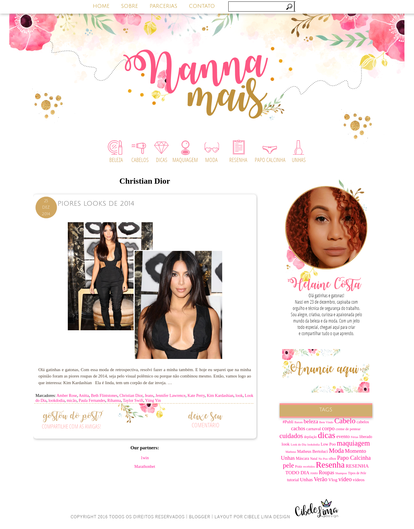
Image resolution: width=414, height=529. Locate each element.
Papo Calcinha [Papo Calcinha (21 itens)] (354, 458)
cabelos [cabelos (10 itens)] (363, 421)
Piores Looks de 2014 (96, 203)
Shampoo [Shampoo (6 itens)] (341, 473)
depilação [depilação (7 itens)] (310, 437)
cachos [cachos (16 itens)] (298, 428)
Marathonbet (144, 466)
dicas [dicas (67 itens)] (326, 435)
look (239, 395)
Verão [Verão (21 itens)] (320, 479)
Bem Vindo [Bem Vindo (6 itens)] (326, 422)
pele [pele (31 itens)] (288, 465)
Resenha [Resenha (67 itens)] (330, 464)
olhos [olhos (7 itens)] (332, 459)
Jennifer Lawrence (171, 395)
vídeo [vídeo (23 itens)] (345, 479)
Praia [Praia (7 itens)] (298, 466)
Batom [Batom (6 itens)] (298, 422)
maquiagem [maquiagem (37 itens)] (353, 443)
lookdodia (56, 400)
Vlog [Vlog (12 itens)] (332, 479)
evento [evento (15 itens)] (343, 436)
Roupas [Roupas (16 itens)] (326, 472)
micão (71, 400)
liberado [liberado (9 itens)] (365, 437)
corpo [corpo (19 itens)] (328, 428)
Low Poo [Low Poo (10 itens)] (328, 444)
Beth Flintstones (104, 395)
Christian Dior (131, 395)
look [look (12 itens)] (286, 444)
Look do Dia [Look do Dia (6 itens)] (298, 444)
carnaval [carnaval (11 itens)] (313, 428)
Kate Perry (196, 395)
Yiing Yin (153, 400)
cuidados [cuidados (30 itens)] (291, 435)
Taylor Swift (133, 400)
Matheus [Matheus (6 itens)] (290, 451)
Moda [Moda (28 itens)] (336, 450)
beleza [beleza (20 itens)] (311, 421)
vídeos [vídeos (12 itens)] (359, 479)
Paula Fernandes (92, 400)
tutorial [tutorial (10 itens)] (293, 479)
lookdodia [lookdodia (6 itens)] (313, 444)
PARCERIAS (163, 6)
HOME (101, 6)
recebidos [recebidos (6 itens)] (309, 466)
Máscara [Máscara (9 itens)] (302, 458)
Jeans (149, 395)
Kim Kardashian (220, 395)
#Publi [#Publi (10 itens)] (288, 421)
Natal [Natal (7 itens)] (313, 459)
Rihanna (114, 400)
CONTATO (202, 6)
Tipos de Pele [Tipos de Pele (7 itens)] (357, 473)
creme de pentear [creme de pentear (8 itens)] (348, 429)
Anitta (84, 395)
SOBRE (129, 6)
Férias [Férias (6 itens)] (354, 437)
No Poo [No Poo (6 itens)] (323, 458)
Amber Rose (66, 395)
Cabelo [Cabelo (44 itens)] (344, 421)
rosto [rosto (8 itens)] (314, 473)
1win (145, 458)
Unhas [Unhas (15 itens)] (306, 479)
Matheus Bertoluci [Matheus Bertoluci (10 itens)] (312, 451)
